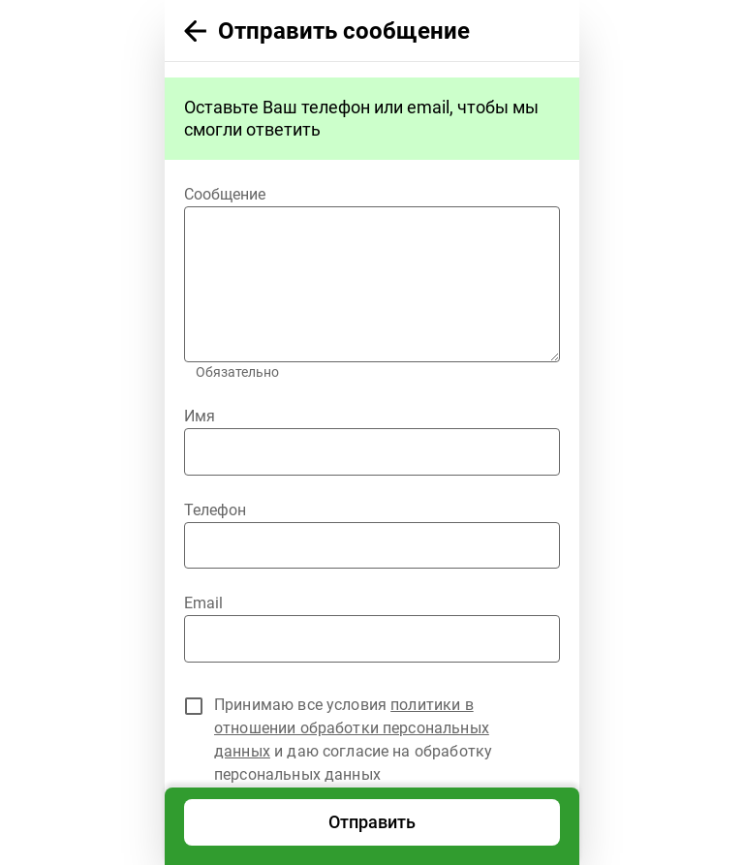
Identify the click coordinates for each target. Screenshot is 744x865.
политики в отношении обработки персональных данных (351, 727)
